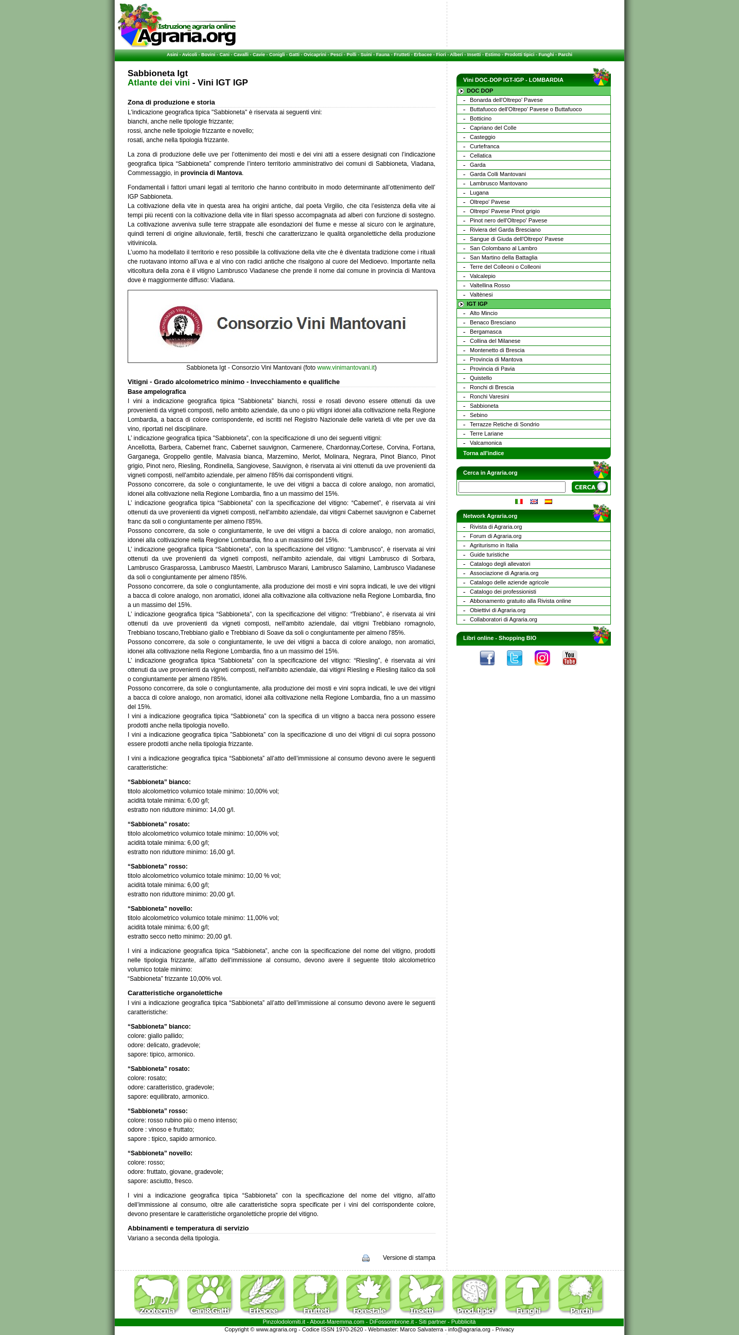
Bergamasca (486, 331)
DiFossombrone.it (392, 1322)
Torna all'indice (483, 453)
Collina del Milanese (495, 341)
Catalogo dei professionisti (503, 591)
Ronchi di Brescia (492, 387)
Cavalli (241, 54)
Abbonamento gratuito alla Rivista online (520, 601)
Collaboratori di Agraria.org (503, 619)
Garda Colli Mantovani (498, 174)
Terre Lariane (486, 433)
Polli (352, 54)
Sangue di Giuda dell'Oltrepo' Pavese (517, 239)
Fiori (441, 54)
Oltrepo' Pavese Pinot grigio (505, 211)
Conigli (277, 54)
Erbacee (423, 54)
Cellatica (480, 155)
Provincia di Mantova (496, 359)
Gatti (294, 54)
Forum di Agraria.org (495, 536)
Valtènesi (481, 294)
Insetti (474, 54)
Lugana (479, 192)
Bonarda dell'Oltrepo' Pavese (506, 100)
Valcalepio (483, 276)
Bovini (208, 54)
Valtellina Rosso (490, 285)
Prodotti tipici (519, 54)
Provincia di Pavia (492, 369)
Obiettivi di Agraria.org (497, 610)
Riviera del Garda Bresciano (505, 230)
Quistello (481, 378)
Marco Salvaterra (421, 1329)
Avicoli (189, 54)
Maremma (340, 1322)
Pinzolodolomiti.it (284, 1322)
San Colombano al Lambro (503, 248)
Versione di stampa (409, 1257)
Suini (366, 54)
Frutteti (402, 54)
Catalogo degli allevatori (500, 564)
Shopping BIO (517, 638)
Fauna (383, 54)
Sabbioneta (484, 406)
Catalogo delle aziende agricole (509, 582)
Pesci (336, 54)
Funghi (546, 54)
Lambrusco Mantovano (498, 183)
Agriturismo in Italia (494, 545)
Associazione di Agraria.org (504, 573)
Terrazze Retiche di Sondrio (504, 424)
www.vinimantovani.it (346, 367)
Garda (478, 165)
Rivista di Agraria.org (496, 527)
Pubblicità (463, 1322)
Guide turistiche (489, 554)
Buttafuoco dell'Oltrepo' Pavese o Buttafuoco (526, 109)
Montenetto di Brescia (497, 350)
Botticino (480, 118)
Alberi (456, 54)
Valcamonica (486, 443)
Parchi (565, 54)
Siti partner (432, 1322)
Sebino (478, 415)
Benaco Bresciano (493, 322)
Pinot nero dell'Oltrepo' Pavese (508, 220)
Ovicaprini (315, 54)
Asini (172, 54)
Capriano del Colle (493, 128)
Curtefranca (484, 146)
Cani (224, 54)
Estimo (492, 54)
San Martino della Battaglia (503, 257)
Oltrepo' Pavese (490, 202)
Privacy (505, 1329)
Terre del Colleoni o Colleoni (505, 267)
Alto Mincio (484, 313)
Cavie (259, 54)
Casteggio (483, 137)
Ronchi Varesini (489, 396)
